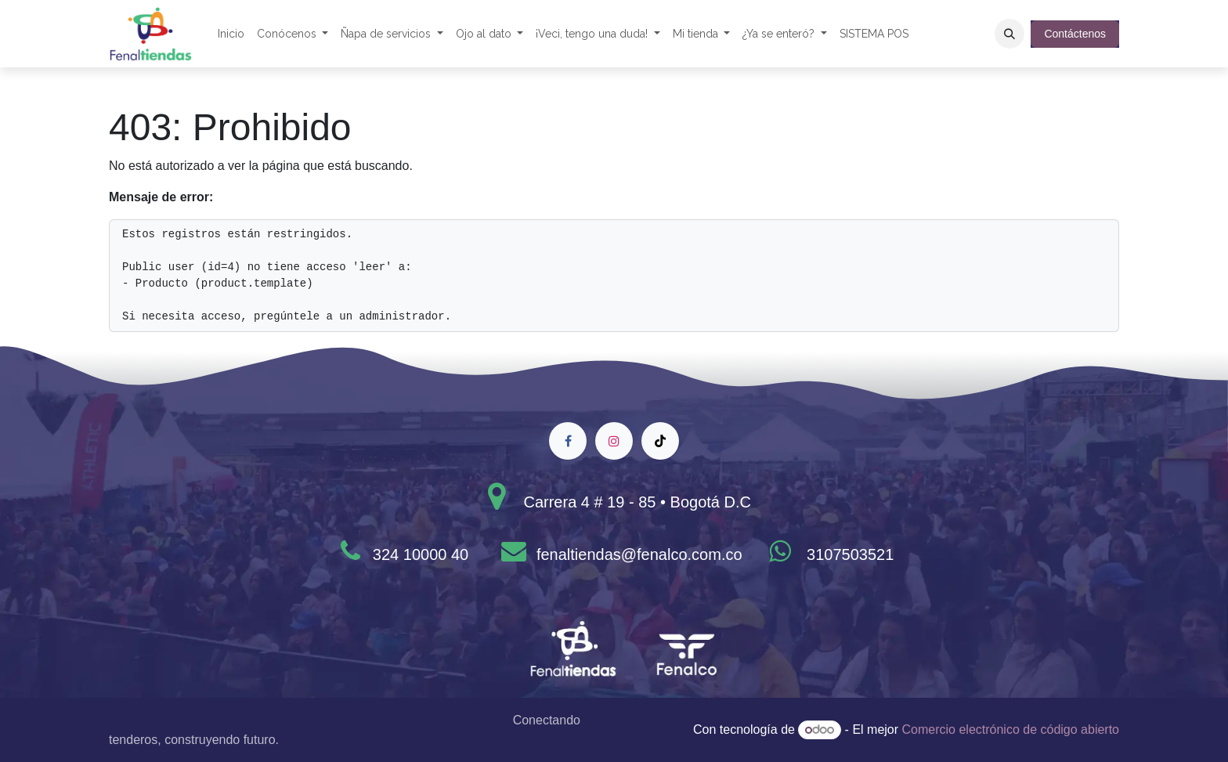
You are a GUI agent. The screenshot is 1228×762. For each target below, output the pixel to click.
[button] (1009, 34)
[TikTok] (660, 441)
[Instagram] (614, 441)
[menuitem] (231, 34)
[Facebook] (568, 441)
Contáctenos (1075, 33)
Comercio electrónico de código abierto (1010, 729)
